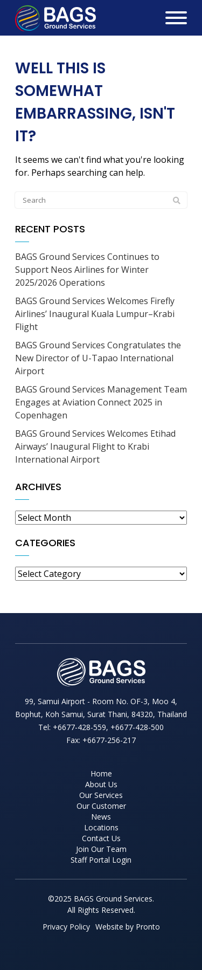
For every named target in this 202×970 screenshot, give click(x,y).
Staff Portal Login (101, 860)
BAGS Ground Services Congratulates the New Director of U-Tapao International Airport (98, 358)
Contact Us (101, 838)
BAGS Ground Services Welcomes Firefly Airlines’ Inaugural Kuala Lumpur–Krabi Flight (95, 314)
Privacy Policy (66, 926)
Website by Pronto (127, 926)
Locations (101, 827)
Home (101, 773)
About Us (101, 784)
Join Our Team (101, 849)
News (101, 816)
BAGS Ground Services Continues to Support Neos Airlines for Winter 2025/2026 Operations (87, 269)
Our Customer (101, 806)
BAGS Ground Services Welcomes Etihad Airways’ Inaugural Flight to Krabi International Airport (95, 446)
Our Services (101, 795)
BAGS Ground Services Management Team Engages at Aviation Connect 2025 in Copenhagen (101, 402)
